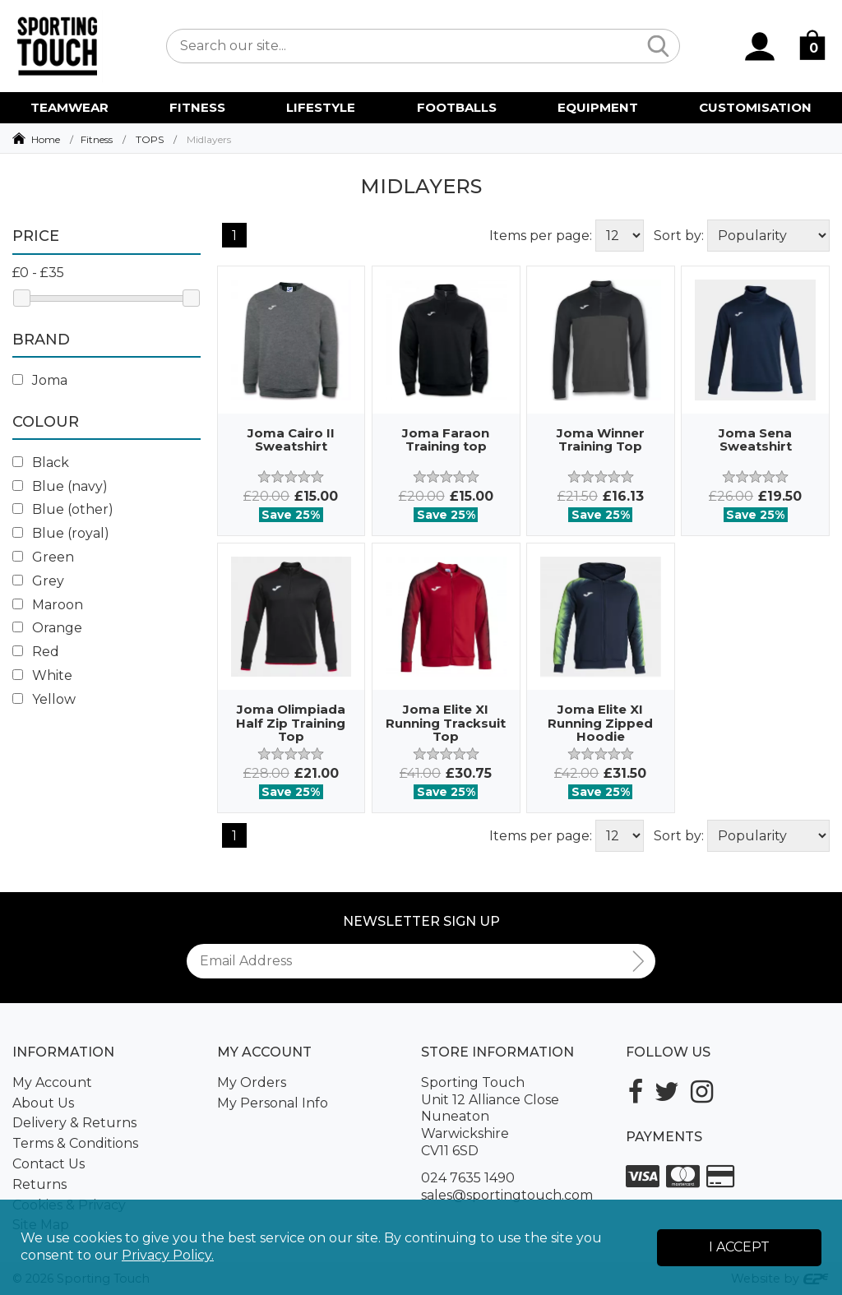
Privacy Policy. (168, 1255)
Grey (38, 581)
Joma (39, 380)
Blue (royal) (60, 533)
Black (40, 462)
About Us (43, 1103)
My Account (52, 1082)
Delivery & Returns (74, 1123)
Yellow (44, 699)
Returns (39, 1184)
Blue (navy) (60, 486)
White (42, 675)
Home (45, 139)
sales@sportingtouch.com (507, 1195)
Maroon (47, 605)
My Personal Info (272, 1103)
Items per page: (540, 235)
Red (35, 651)
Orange (47, 628)
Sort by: (679, 235)
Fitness (97, 139)
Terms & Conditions (75, 1143)
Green (43, 557)
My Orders (251, 1082)
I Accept (739, 1247)
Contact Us (48, 1164)
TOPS (150, 139)
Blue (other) (62, 509)
